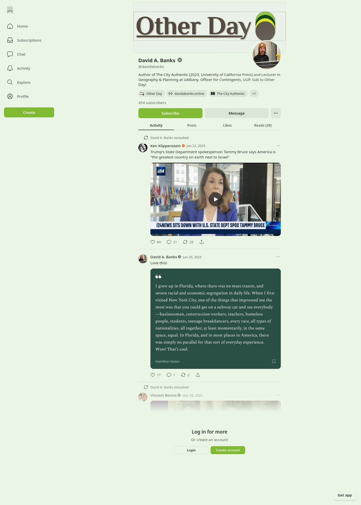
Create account (228, 450)
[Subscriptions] (29, 40)
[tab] (156, 125)
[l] (216, 199)
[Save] (274, 361)
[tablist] (209, 125)
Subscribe (170, 113)
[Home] (10, 10)
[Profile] (29, 96)
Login (191, 450)
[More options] (278, 146)
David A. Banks (161, 137)
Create (29, 112)
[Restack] (188, 242)
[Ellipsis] (276, 113)
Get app (345, 494)
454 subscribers (152, 102)
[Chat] (29, 54)
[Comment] (172, 242)
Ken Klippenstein (165, 145)
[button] (29, 26)
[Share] (201, 242)
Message (237, 113)
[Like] (155, 242)
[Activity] (29, 68)
